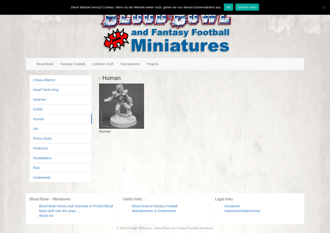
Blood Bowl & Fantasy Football (154, 206)
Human (38, 119)
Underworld (41, 177)
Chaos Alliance (44, 80)
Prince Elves (42, 138)
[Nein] (324, 7)
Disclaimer (232, 206)
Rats (36, 168)
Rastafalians (42, 158)
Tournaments (130, 64)
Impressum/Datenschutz (242, 211)
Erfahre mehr (247, 7)
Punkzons (40, 148)
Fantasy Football (72, 64)
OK (228, 7)
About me (46, 216)
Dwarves (39, 99)
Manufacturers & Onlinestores (154, 211)
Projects (153, 64)
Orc (36, 129)
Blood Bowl (45, 64)
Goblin (38, 109)
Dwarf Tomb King (45, 90)
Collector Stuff (102, 64)
